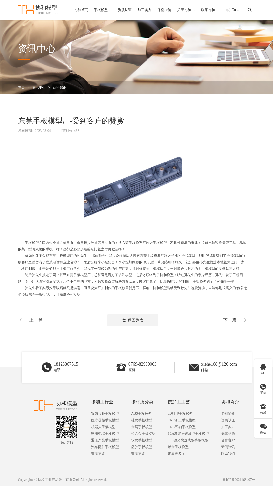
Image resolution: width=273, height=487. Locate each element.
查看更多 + (99, 455)
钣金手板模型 (178, 448)
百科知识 (59, 88)
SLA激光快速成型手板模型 (188, 434)
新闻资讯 (228, 448)
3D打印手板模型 (180, 414)
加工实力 (228, 428)
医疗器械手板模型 (105, 421)
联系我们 (228, 455)
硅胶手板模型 (141, 421)
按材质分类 (142, 402)
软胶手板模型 (141, 441)
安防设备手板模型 (105, 414)
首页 (21, 88)
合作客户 (228, 441)
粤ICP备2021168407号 (238, 481)
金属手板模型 (141, 428)
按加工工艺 (179, 402)
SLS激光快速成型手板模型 (188, 441)
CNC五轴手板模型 (182, 428)
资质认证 (228, 421)
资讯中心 (39, 88)
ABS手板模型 (141, 414)
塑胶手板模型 (141, 448)
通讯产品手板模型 (105, 441)
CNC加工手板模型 (182, 421)
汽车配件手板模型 (105, 448)
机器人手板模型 (103, 428)
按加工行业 (102, 402)
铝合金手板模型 (143, 434)
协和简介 (230, 402)
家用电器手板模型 (105, 434)
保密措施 (228, 434)
